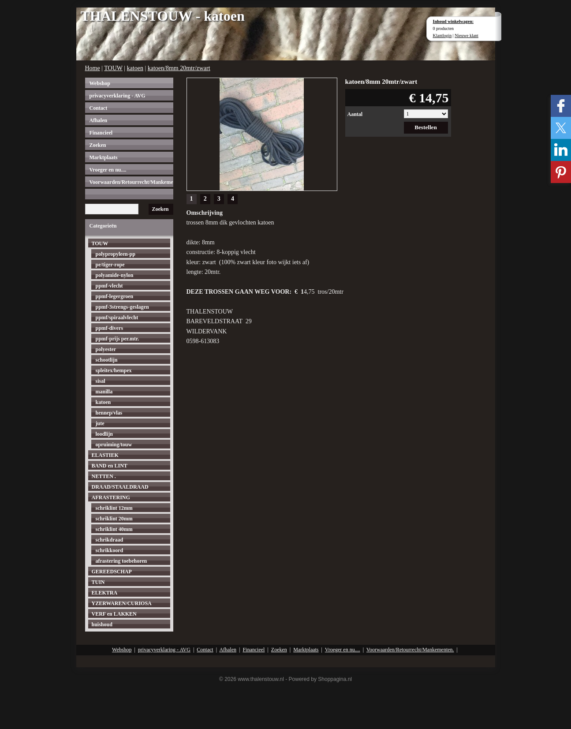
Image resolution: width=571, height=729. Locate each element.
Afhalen (99, 120)
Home (92, 68)
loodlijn (104, 434)
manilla (104, 392)
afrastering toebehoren (121, 561)
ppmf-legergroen (115, 296)
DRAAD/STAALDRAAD (120, 487)
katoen (135, 68)
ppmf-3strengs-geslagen (122, 307)
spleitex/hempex (114, 370)
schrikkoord (109, 550)
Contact (99, 108)
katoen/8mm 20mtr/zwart (179, 68)
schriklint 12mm (114, 508)
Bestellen (425, 127)
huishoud (102, 624)
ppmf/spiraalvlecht (117, 317)
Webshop (100, 83)
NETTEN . (104, 476)
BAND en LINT (109, 466)
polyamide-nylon (115, 275)
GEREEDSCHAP (112, 571)
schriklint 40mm (114, 529)
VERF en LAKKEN (114, 614)
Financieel (101, 133)
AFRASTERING (111, 497)
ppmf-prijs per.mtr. (117, 339)
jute (100, 423)
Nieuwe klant (466, 35)
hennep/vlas (109, 413)
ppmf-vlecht (109, 286)
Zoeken (98, 145)
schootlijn (107, 360)
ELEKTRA (105, 593)
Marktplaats (104, 157)
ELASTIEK (105, 455)
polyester (106, 349)
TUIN (98, 582)
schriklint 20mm (114, 519)
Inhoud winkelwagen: (453, 21)
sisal (100, 381)
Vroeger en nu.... (108, 170)
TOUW (113, 68)
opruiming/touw (114, 444)
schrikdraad (109, 540)
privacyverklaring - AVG (118, 96)
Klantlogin (442, 35)
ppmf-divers (109, 328)
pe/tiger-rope (110, 265)
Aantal (355, 114)
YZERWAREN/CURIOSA (122, 603)
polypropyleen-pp (115, 254)
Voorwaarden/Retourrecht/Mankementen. (131, 182)
